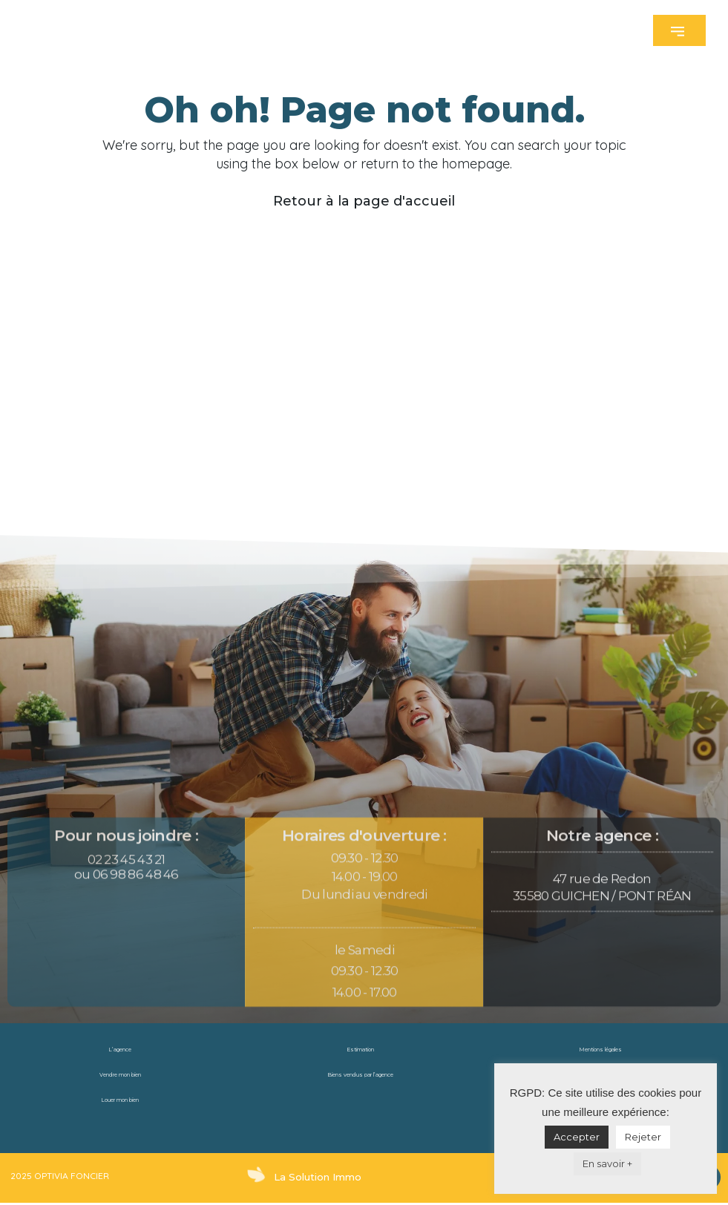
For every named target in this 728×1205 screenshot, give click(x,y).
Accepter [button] (577, 1137)
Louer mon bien (120, 1100)
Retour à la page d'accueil (364, 201)
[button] (679, 30)
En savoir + (607, 1163)
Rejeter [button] (643, 1137)
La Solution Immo (313, 1176)
